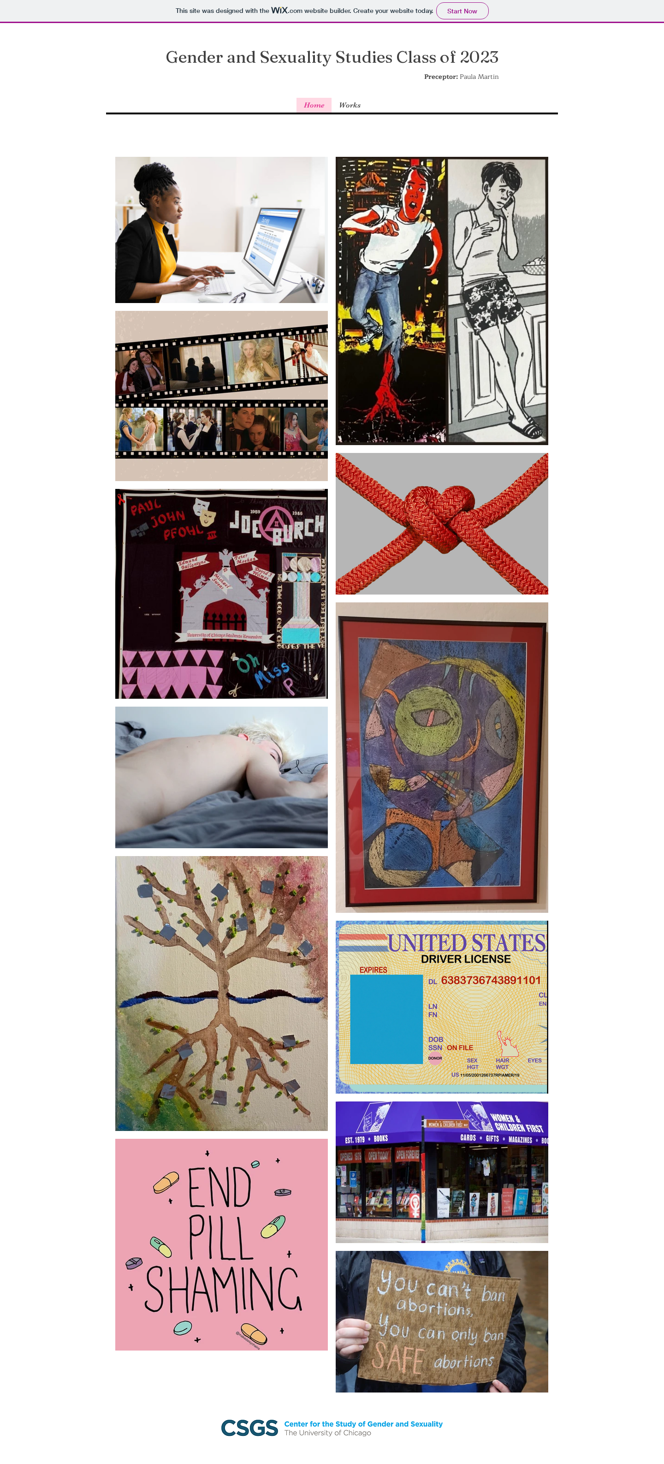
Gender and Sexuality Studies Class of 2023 (332, 57)
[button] (350, 105)
